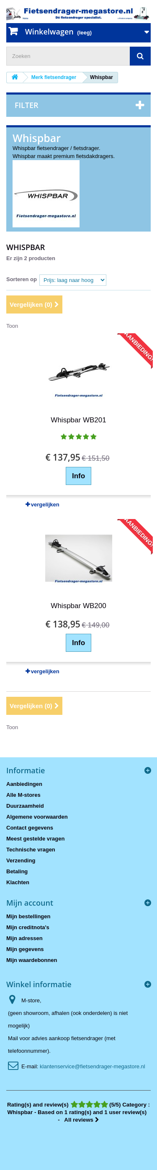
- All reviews (78, 1112)
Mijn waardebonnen (31, 960)
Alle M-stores (23, 795)
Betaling (17, 871)
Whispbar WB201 (78, 420)
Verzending (20, 860)
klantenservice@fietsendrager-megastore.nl (92, 1066)
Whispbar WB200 (78, 606)
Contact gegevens (29, 828)
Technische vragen (30, 849)
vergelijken (45, 504)
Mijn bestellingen (28, 916)
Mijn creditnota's (27, 927)
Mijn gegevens (25, 949)
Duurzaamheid (25, 806)
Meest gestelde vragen (35, 838)
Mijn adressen (24, 938)
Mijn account (29, 903)
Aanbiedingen (24, 784)
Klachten (17, 882)
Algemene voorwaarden (37, 817)
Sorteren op (21, 279)
